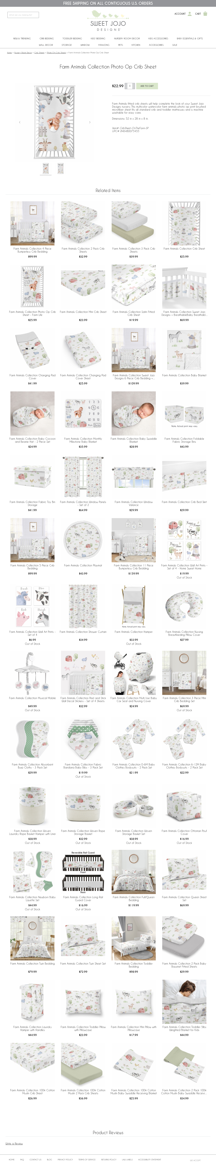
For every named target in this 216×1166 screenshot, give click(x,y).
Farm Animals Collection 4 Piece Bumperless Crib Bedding (32, 250)
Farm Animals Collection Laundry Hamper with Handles (32, 1028)
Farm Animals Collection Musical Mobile (32, 698)
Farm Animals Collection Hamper (134, 631)
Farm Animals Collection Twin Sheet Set (83, 963)
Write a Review (14, 1143)
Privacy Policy (65, 1159)
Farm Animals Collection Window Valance (134, 503)
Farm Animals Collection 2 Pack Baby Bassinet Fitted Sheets (184, 965)
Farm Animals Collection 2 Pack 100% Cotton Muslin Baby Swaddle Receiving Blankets (184, 1092)
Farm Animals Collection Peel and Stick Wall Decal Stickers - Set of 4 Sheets (83, 700)
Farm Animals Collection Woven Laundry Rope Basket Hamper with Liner (32, 832)
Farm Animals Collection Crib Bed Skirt (184, 501)
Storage (67, 45)
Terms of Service (87, 1159)
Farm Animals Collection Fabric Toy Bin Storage (32, 503)
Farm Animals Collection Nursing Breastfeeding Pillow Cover (184, 633)
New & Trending (22, 38)
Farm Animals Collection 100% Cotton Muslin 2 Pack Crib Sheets (83, 1092)
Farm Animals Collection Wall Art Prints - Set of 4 (32, 633)
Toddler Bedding (72, 38)
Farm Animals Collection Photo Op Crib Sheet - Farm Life (32, 313)
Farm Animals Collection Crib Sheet (184, 248)
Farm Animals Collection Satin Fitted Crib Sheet (134, 313)
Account (180, 14)
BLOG (49, 1159)
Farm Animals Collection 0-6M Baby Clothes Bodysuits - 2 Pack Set (134, 766)
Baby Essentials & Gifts (190, 38)
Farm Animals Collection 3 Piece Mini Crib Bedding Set (184, 700)
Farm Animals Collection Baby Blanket (184, 375)
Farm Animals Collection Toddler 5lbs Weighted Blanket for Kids (184, 1028)
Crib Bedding (47, 38)
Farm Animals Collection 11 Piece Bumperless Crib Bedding (133, 567)
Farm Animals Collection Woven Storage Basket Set (133, 832)
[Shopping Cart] (205, 14)
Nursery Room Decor (127, 38)
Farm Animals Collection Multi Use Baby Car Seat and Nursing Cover (134, 700)
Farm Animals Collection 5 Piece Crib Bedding (32, 567)
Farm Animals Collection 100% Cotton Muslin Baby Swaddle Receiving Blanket (134, 1092)
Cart (198, 14)
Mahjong (103, 45)
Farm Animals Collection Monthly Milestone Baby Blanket (83, 440)
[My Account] (190, 14)
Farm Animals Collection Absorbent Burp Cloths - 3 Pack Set (32, 766)
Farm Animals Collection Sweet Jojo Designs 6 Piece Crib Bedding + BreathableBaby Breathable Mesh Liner (134, 377)
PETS (120, 45)
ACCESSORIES (156, 45)
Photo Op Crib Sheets (56, 52)
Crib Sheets (39, 52)
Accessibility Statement (149, 1159)
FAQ (22, 1159)
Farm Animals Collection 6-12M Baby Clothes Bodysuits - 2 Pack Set (184, 766)
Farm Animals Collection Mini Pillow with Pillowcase (133, 1028)
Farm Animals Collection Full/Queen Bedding (134, 899)
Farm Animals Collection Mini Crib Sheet (83, 311)
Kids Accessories (158, 38)
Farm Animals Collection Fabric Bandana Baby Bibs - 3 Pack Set (83, 766)
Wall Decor (46, 45)
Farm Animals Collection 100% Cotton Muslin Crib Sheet (32, 1092)
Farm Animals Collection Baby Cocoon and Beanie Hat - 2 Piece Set (32, 440)
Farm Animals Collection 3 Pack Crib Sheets (133, 250)
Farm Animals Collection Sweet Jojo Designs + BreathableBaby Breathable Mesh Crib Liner (184, 313)
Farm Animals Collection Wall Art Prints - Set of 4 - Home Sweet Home (184, 567)
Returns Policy (108, 1159)
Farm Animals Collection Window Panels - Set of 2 (83, 503)
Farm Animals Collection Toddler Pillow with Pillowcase (83, 1028)
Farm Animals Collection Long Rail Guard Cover (83, 899)
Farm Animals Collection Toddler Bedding (134, 965)
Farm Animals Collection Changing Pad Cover (32, 377)
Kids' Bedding (98, 38)
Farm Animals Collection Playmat (83, 565)
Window (85, 45)
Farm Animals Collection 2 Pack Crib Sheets (83, 250)
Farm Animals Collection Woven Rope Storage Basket (83, 832)
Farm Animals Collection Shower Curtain (83, 631)
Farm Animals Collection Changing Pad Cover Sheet (83, 377)
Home (9, 52)
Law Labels (127, 1159)
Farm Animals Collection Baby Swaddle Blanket (134, 440)
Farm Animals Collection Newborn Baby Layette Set (32, 899)
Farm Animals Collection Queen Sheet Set (184, 899)
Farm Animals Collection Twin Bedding (32, 963)
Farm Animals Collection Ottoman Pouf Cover (184, 832)
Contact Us (35, 1159)
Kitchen (136, 45)
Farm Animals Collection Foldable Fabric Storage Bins (184, 440)
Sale (174, 45)
